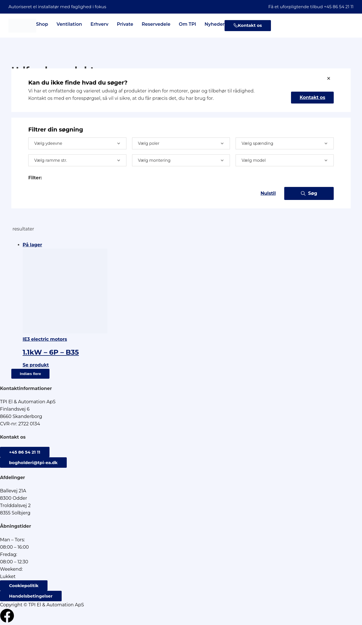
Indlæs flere (30, 374)
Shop (42, 24)
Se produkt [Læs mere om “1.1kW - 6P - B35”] (36, 365)
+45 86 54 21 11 (339, 6)
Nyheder (214, 24)
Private (125, 24)
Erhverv (99, 24)
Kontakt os (312, 97)
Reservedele (156, 24)
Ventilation (69, 24)
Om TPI (187, 24)
